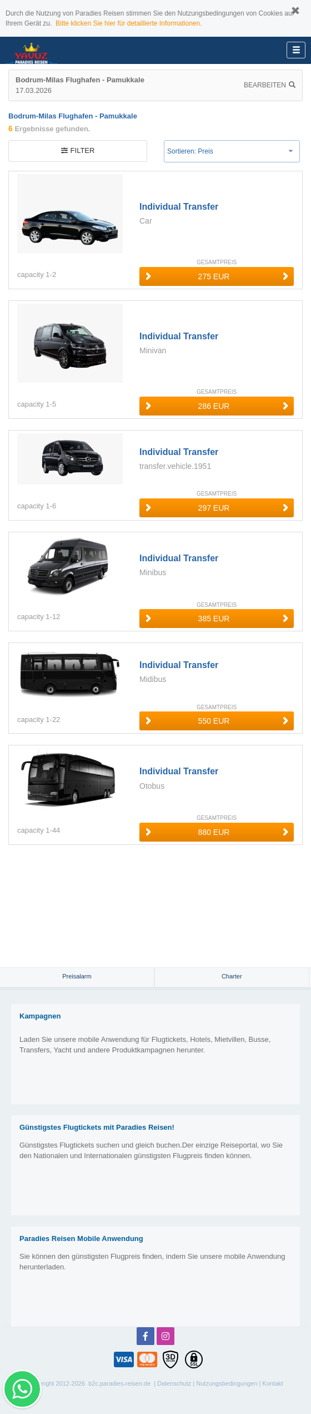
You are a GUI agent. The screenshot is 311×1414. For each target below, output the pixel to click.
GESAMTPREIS (217, 262)
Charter (232, 976)
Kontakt (272, 1383)
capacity (30, 274)
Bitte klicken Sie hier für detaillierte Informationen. (129, 23)
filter (78, 150)
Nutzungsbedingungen (226, 1383)
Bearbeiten (269, 85)
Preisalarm (77, 976)
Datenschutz (174, 1383)
